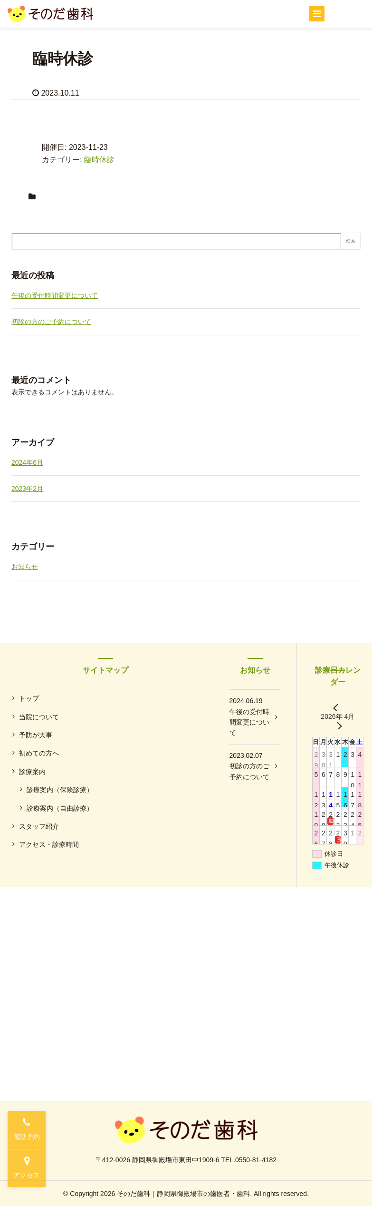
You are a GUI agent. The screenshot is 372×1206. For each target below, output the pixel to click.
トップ (29, 698)
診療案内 (32, 771)
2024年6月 (27, 462)
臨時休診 (99, 160)
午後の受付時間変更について (54, 295)
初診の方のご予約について (51, 321)
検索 (350, 241)
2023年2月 (27, 488)
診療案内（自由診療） (60, 808)
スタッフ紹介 (39, 826)
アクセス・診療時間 (49, 844)
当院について (39, 717)
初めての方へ (39, 753)
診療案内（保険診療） (60, 790)
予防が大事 (35, 735)
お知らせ (24, 566)
